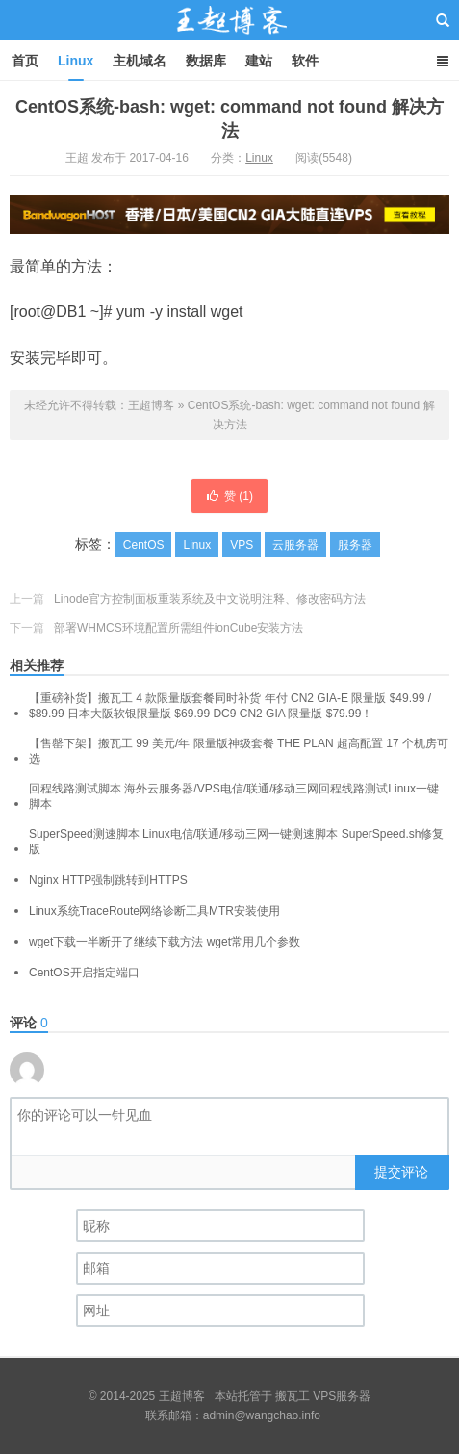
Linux (75, 60)
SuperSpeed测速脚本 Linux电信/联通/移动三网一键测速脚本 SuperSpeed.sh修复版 (236, 841)
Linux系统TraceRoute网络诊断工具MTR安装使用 (154, 911)
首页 (25, 60)
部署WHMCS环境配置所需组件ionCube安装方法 (178, 628)
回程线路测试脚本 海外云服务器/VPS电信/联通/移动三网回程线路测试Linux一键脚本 (234, 796)
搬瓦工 (292, 1396)
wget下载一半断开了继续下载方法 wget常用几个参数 (164, 941)
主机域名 (139, 60)
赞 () (229, 496)
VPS (241, 545)
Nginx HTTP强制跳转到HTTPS (108, 880)
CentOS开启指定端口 (84, 972)
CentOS (144, 545)
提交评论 (401, 1172)
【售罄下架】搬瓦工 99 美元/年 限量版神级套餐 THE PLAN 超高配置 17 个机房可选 (238, 751)
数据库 (206, 60)
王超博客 (230, 37)
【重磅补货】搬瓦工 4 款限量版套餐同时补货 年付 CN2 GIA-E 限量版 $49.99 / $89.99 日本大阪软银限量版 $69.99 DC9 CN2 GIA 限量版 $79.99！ (230, 705)
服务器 (355, 545)
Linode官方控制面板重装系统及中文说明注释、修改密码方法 (210, 599)
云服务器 (295, 545)
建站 (258, 60)
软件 (305, 60)
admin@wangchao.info (261, 1415)
